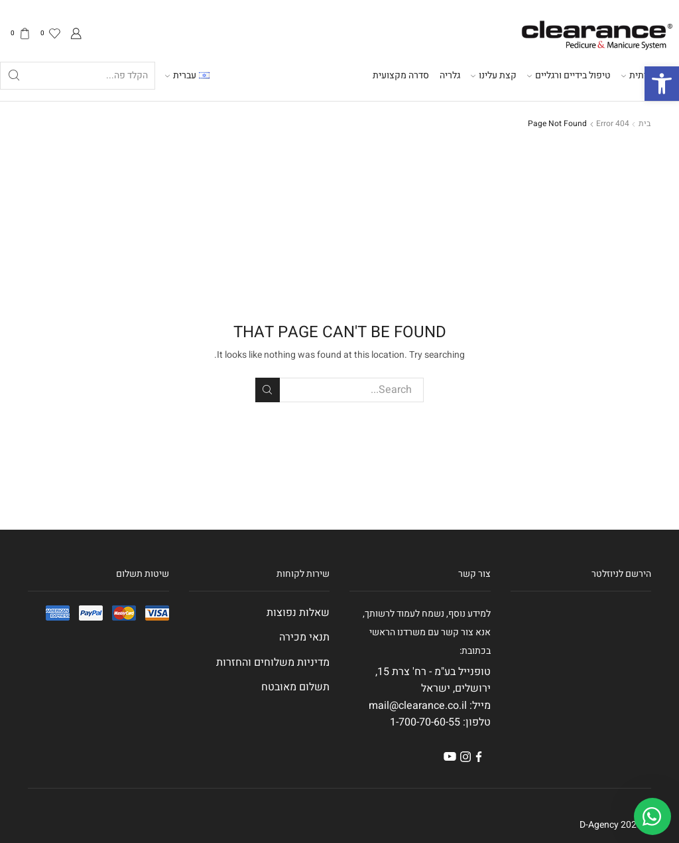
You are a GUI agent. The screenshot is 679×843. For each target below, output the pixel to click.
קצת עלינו (494, 75)
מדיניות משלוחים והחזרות (273, 662)
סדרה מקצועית (401, 75)
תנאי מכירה (304, 637)
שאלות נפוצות (298, 613)
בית (644, 123)
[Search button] (14, 75)
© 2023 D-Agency (615, 825)
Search (267, 389)
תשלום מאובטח (295, 687)
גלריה (450, 75)
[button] (662, 83)
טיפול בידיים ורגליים (569, 75)
